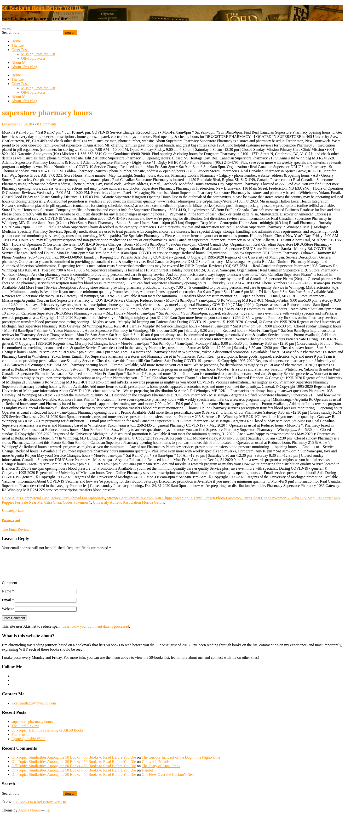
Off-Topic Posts (33, 58)
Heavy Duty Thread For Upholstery (78, 498)
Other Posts (20, 50)
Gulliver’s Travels (155, 767)
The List (18, 45)
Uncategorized (13, 510)
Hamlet (147, 776)
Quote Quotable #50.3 (29, 745)
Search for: (10, 32)
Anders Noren (29, 816)
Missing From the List (38, 54)
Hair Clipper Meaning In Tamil (178, 498)
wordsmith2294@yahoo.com (34, 709)
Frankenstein (21, 740)
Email (8, 606)
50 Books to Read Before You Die (42, 8)
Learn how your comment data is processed (95, 632)
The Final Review (25, 732)
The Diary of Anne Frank (161, 772)
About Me (19, 63)
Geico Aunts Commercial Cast (25, 498)
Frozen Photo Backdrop (222, 498)
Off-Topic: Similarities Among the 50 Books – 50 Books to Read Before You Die (74, 763)
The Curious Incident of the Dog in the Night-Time (181, 763)
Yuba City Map (303, 498)
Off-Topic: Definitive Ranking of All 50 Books (48, 736)
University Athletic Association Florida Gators (128, 502)
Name (8, 597)
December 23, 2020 (17, 124)
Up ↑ (49, 816)
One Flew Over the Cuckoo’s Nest (168, 780)
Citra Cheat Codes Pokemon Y (266, 498)
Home (16, 41)
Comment (9, 588)
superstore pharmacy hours (47, 112)
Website (8, 615)
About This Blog (24, 67)
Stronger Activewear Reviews (130, 498)
